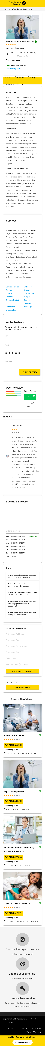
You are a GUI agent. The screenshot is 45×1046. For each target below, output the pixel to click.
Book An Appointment (22, 671)
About (8, 77)
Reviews (9, 84)
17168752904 (13, 857)
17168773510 (13, 801)
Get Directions (11, 682)
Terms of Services (34, 1032)
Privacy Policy (35, 1029)
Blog (17, 1029)
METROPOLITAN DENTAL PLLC (19, 903)
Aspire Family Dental (14, 791)
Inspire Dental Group (14, 735)
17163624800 (13, 745)
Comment (8, 362)
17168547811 (13, 913)
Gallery (31, 77)
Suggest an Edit (22, 687)
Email (7, 345)
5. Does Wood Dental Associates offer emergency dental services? (22, 613)
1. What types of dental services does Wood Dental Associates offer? (22, 576)
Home (4, 9)
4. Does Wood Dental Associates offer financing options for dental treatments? (22, 603)
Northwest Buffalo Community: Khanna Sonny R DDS (19, 849)
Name (7, 336)
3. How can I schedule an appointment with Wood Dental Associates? (22, 594)
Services (19, 77)
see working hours (14, 69)
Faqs (20, 84)
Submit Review (30, 372)
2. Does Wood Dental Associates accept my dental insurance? (20, 585)
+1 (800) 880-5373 (22, 1042)
